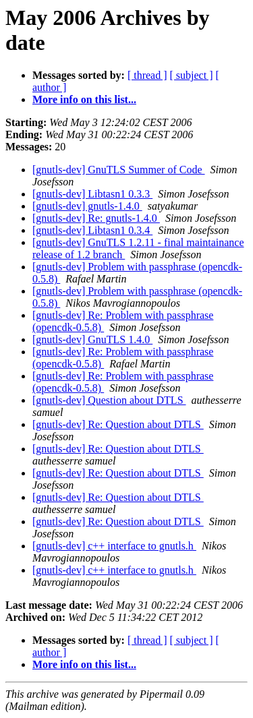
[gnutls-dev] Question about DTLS (109, 400)
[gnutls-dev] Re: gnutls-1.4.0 (96, 218)
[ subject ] (191, 75)
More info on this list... (84, 99)
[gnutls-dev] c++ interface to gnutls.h (114, 545)
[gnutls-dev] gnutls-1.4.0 (87, 206)
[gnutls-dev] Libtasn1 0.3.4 (92, 230)
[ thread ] (147, 75)
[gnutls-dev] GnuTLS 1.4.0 (92, 339)
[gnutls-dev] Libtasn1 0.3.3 (92, 194)
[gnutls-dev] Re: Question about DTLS (118, 424)
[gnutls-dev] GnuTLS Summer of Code (118, 169)
